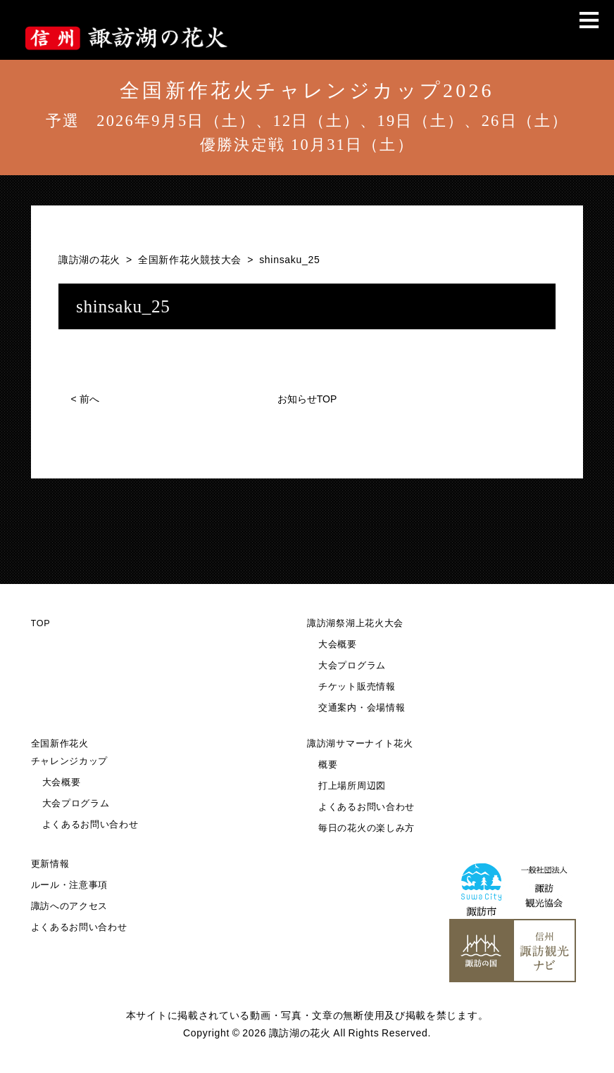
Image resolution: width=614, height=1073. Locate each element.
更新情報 (50, 864)
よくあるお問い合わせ (90, 825)
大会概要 (337, 644)
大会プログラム (352, 666)
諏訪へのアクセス (69, 906)
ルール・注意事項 (69, 885)
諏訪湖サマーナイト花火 (360, 744)
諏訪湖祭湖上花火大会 (355, 623)
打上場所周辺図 (352, 786)
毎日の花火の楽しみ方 (366, 828)
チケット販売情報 (357, 687)
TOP (41, 623)
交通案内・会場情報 (361, 708)
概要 (327, 765)
